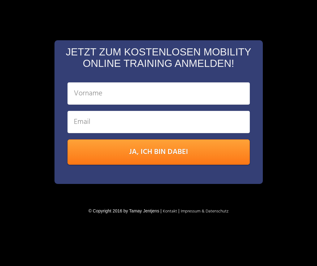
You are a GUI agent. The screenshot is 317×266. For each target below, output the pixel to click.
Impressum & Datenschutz (205, 211)
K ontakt (170, 211)
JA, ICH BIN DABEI (158, 152)
